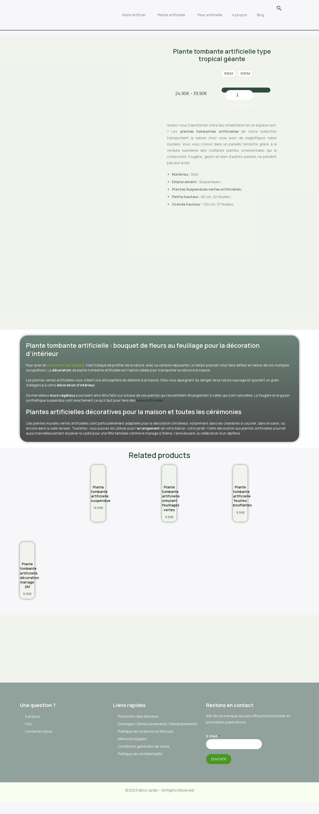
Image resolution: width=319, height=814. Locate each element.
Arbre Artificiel (143, 9)
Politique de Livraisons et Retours (145, 745)
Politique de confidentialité (140, 767)
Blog (270, 9)
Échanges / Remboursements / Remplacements (157, 737)
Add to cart (251, 82)
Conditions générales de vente (143, 760)
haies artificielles (197, 383)
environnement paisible (73, 346)
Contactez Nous (38, 745)
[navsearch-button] (289, 9)
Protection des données (138, 730)
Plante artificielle (181, 9)
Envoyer (218, 772)
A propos (249, 9)
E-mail (213, 749)
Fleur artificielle (219, 9)
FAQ (28, 737)
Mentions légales (132, 752)
